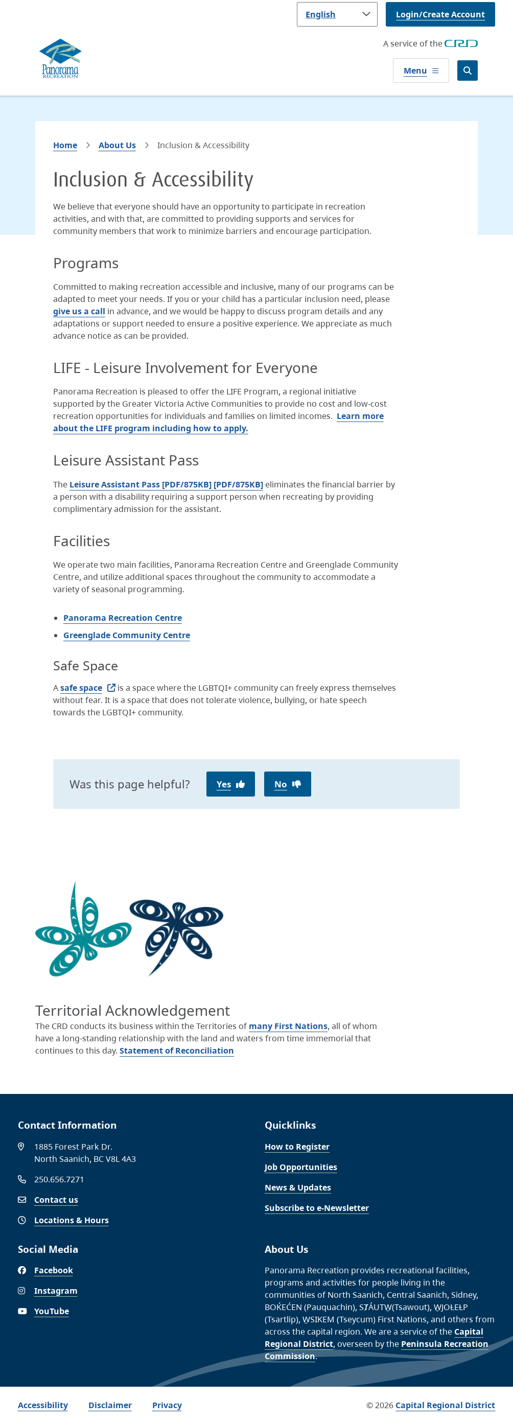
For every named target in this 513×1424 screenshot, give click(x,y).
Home (65, 145)
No (280, 784)
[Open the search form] (467, 70)
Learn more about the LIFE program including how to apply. (218, 422)
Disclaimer (110, 1405)
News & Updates (298, 1187)
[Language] (337, 14)
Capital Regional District (445, 1405)
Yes (224, 784)
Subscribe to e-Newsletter (317, 1207)
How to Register (297, 1146)
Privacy (167, 1405)
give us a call (79, 311)
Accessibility (43, 1405)
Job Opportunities (301, 1167)
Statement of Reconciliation (177, 1050)
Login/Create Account (440, 14)
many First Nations (288, 1026)
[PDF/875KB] (166, 484)
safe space (81, 687)
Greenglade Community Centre (126, 635)
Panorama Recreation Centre (122, 617)
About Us (117, 145)
